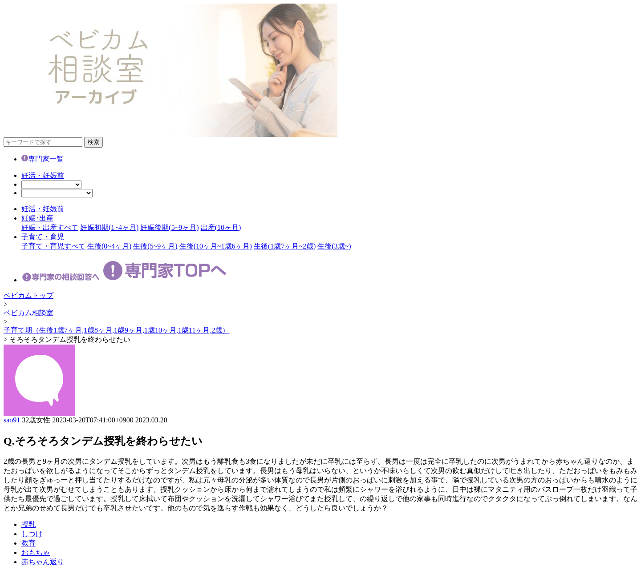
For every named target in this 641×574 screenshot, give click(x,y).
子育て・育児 (42, 237)
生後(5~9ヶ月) (155, 246)
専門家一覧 (42, 159)
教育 (28, 543)
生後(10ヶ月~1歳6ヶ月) (215, 246)
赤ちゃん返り (42, 562)
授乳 (28, 524)
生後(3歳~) (334, 246)
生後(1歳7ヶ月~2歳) (285, 246)
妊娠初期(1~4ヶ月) (109, 227)
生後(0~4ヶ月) (109, 246)
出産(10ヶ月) (221, 227)
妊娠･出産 (37, 218)
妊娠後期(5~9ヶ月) (169, 227)
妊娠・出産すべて (49, 227)
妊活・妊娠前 (42, 175)
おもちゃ (35, 552)
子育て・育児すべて (53, 246)
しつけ (32, 534)
